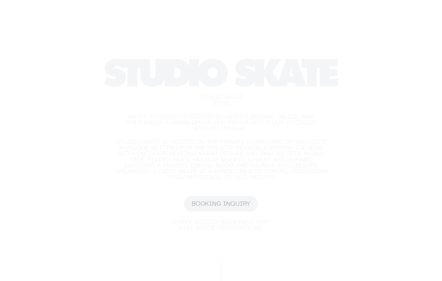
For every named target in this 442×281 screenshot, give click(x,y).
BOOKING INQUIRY (221, 204)
